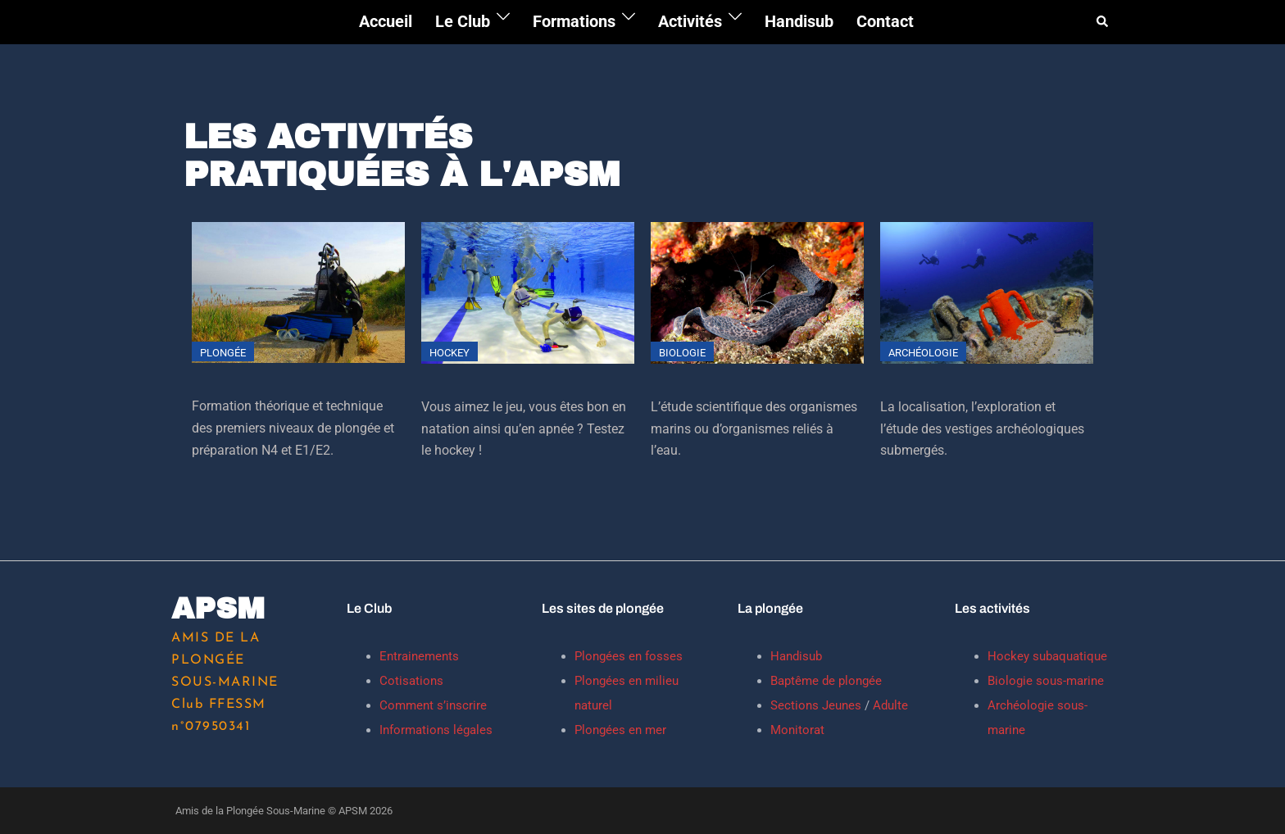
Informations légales (436, 730)
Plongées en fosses (628, 656)
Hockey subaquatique (1047, 656)
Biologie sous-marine (1046, 680)
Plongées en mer (620, 730)
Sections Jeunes (815, 705)
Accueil (385, 21)
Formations (574, 21)
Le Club (462, 21)
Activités (690, 21)
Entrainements (419, 656)
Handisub (799, 21)
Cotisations (411, 680)
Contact (885, 21)
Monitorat (797, 730)
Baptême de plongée (826, 680)
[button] (1103, 22)
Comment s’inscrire (433, 705)
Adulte (889, 705)
